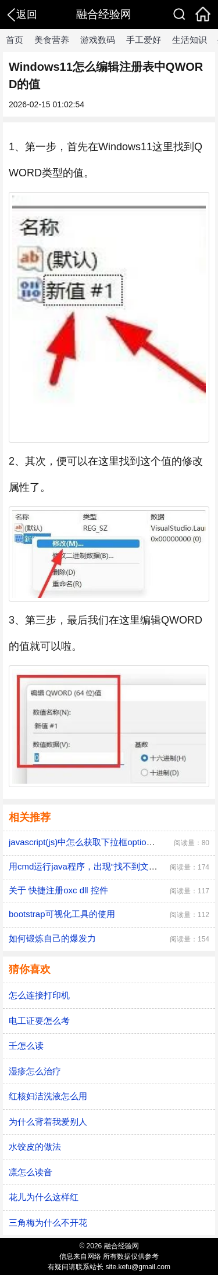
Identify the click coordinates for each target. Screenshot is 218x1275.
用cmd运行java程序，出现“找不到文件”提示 (93, 866)
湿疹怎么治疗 (35, 1071)
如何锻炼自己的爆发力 (52, 938)
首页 (14, 40)
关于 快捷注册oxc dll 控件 (58, 890)
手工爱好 (143, 40)
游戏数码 (97, 40)
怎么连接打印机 (39, 995)
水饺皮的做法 (35, 1146)
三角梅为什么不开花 (48, 1222)
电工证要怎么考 (39, 1021)
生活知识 (189, 40)
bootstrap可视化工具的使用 (62, 914)
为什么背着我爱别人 (48, 1122)
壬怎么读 (26, 1046)
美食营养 (51, 40)
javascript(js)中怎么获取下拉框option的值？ (93, 842)
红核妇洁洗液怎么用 (48, 1096)
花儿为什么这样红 (43, 1197)
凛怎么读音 (30, 1172)
